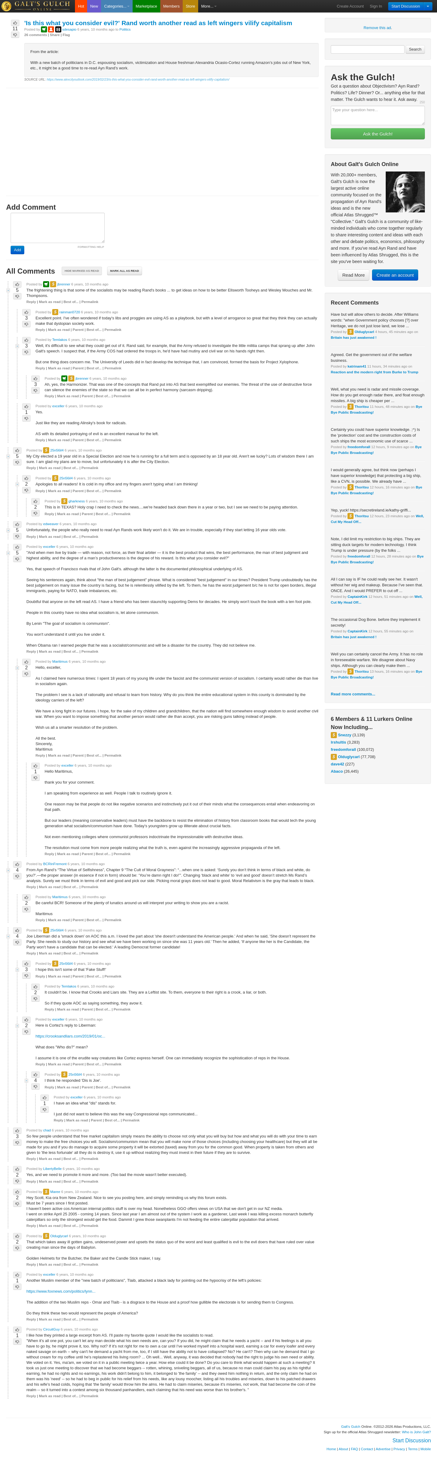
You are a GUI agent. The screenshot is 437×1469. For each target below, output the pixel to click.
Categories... (117, 6)
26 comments (35, 35)
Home (331, 1449)
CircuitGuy (51, 1329)
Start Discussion (405, 6)
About (343, 1449)
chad (47, 1130)
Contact (367, 1449)
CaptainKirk (357, 596)
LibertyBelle (52, 1169)
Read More (353, 275)
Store (190, 6)
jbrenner (63, 284)
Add (17, 250)
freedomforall (358, 447)
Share (54, 35)
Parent (78, 329)
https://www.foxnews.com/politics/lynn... (61, 1291)
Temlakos (59, 339)
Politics (124, 29)
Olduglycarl (364, 332)
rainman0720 (69, 312)
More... (208, 6)
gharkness (76, 501)
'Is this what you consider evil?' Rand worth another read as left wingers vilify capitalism (158, 22)
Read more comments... (353, 694)
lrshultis (338, 742)
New (94, 6)
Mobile (426, 1449)
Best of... (70, 302)
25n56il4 (56, 450)
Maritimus (60, 661)
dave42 (337, 764)
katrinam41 (356, 366)
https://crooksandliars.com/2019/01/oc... (70, 1036)
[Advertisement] (162, 136)
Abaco (337, 771)
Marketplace (146, 6)
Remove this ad (377, 27)
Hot (81, 6)
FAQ (354, 1449)
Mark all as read (124, 270)
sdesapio (69, 29)
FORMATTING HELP (91, 246)
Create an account (395, 275)
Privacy (399, 1449)
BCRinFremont (54, 864)
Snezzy (344, 735)
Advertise (383, 1449)
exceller (58, 406)
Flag (66, 35)
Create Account (350, 6)
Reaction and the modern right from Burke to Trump (374, 372)
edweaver (51, 524)
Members (171, 6)
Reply (31, 302)
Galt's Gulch (350, 1426)
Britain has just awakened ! (354, 337)
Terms (413, 1449)
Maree (55, 1192)
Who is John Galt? (416, 1432)
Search (415, 49)
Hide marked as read (82, 270)
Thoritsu (361, 406)
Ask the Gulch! (378, 133)
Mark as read (49, 302)
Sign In (376, 6)
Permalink (89, 302)
